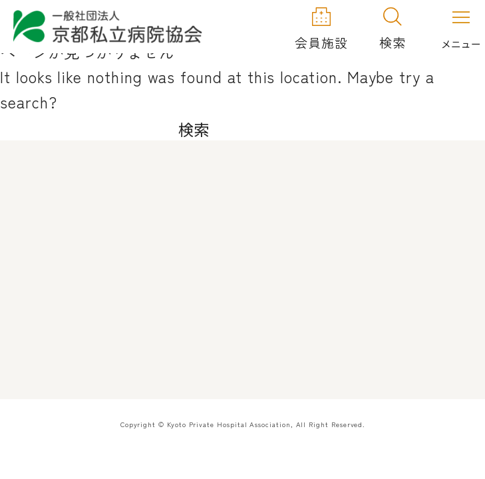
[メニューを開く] (460, 27)
